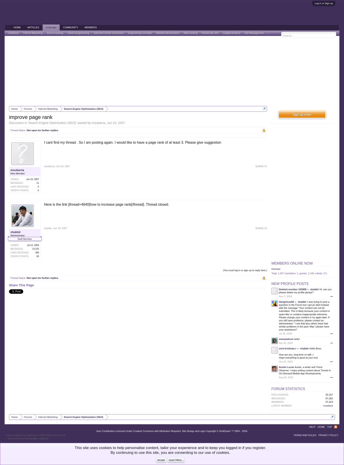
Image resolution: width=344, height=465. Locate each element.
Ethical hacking (55, 33)
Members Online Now (292, 263)
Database (14, 33)
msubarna (98, 123)
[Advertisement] (172, 71)
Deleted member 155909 (292, 289)
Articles (33, 27)
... (269, 33)
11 (38, 183)
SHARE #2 (261, 228)
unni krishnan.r (287, 348)
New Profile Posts (289, 284)
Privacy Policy (329, 435)
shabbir (16, 232)
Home (17, 27)
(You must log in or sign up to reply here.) (245, 270)
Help (312, 427)
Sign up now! (302, 114)
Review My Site (210, 33)
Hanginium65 (286, 302)
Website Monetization (167, 33)
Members (91, 27)
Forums (51, 27)
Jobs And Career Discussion (108, 33)
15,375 (35, 249)
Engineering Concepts (140, 33)
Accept (161, 459)
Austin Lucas (286, 367)
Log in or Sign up (324, 3)
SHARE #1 (261, 166)
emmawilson (286, 339)
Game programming (78, 33)
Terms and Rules (305, 435)
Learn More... (176, 459)
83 (38, 256)
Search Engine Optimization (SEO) (52, 123)
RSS (335, 426)
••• (331, 296)
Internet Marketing (33, 33)
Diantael (275, 269)
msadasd (328, 405)
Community (70, 27)
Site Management (254, 33)
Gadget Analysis (231, 33)
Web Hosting (191, 33)
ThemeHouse (56, 438)
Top (329, 427)
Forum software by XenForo (36, 435)
